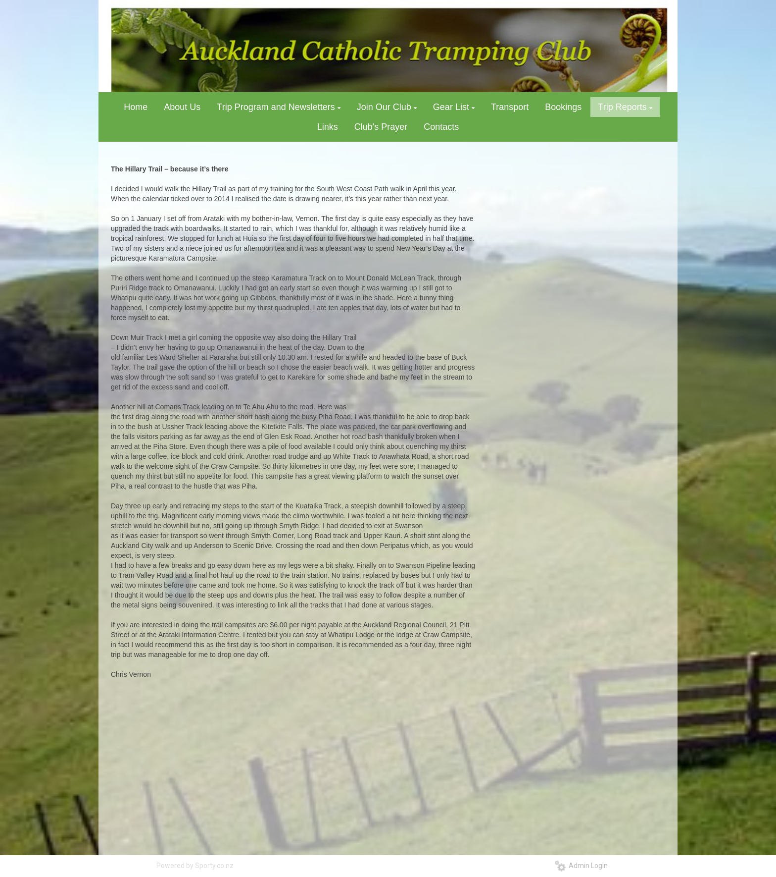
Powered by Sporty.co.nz (195, 866)
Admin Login (581, 866)
